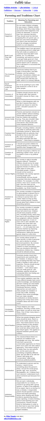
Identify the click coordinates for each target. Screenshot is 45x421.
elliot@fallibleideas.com (12, 419)
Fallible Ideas (22, 2)
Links (36, 10)
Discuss (17, 10)
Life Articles (25, 8)
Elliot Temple (11, 416)
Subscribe (27, 10)
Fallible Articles (10, 8)
